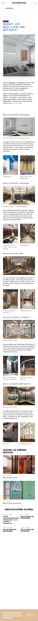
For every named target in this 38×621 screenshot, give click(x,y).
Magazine (9, 8)
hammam (12, 82)
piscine (21, 82)
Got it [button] (30, 615)
